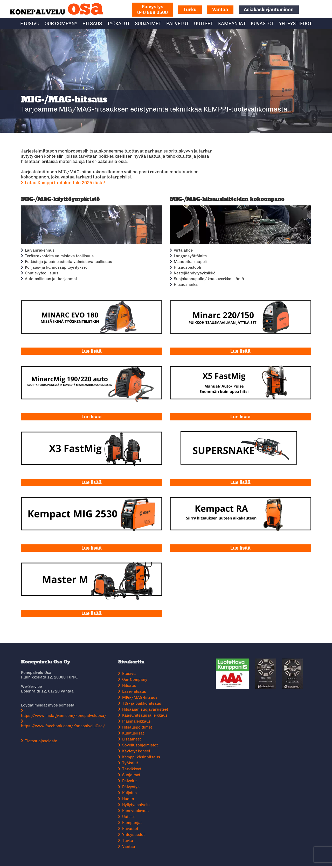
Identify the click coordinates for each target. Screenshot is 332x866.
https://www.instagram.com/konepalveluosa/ (66, 711)
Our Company (61, 23)
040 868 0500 (152, 9)
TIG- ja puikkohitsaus (142, 699)
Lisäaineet (132, 735)
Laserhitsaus (135, 687)
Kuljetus (130, 789)
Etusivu (29, 23)
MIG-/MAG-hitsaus (140, 693)
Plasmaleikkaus (137, 717)
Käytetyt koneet (137, 747)
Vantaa (220, 9)
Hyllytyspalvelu (137, 801)
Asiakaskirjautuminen (269, 9)
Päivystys (132, 783)
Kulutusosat (134, 729)
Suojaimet (148, 23)
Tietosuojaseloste (43, 737)
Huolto (129, 795)
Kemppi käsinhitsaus (142, 753)
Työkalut (118, 23)
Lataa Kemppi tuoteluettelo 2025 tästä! (67, 182)
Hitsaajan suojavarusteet (146, 705)
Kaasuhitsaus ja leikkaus (146, 711)
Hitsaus (92, 23)
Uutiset (203, 23)
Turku (190, 9)
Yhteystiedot (295, 23)
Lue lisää (92, 350)
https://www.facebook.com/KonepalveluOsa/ (65, 722)
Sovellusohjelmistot (141, 741)
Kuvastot (262, 23)
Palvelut (177, 23)
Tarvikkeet (132, 765)
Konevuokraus (136, 807)
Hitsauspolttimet (138, 723)
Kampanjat (232, 23)
